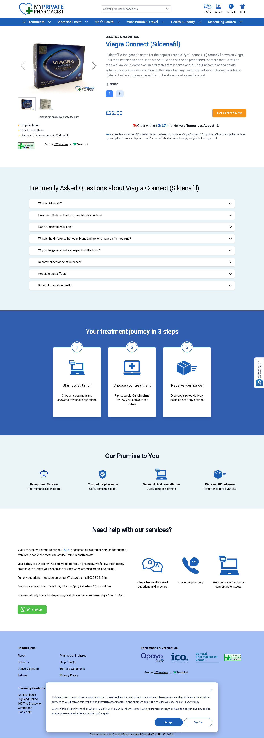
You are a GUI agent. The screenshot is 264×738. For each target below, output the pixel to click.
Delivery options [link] (28, 669)
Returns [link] (22, 675)
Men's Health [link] (104, 22)
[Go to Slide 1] (27, 104)
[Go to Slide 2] (45, 104)
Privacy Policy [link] (69, 675)
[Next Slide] (94, 65)
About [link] (21, 655)
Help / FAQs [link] (68, 662)
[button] (59, 65)
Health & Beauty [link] (183, 22)
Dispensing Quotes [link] (222, 22)
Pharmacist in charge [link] (73, 655)
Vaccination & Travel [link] (142, 22)
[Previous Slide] (23, 65)
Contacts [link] (23, 662)
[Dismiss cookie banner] (211, 690)
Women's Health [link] (70, 22)
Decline (198, 722)
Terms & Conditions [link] (72, 669)
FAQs (65, 550)
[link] (207, 9)
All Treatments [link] (34, 22)
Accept (168, 722)
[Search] (136, 8)
